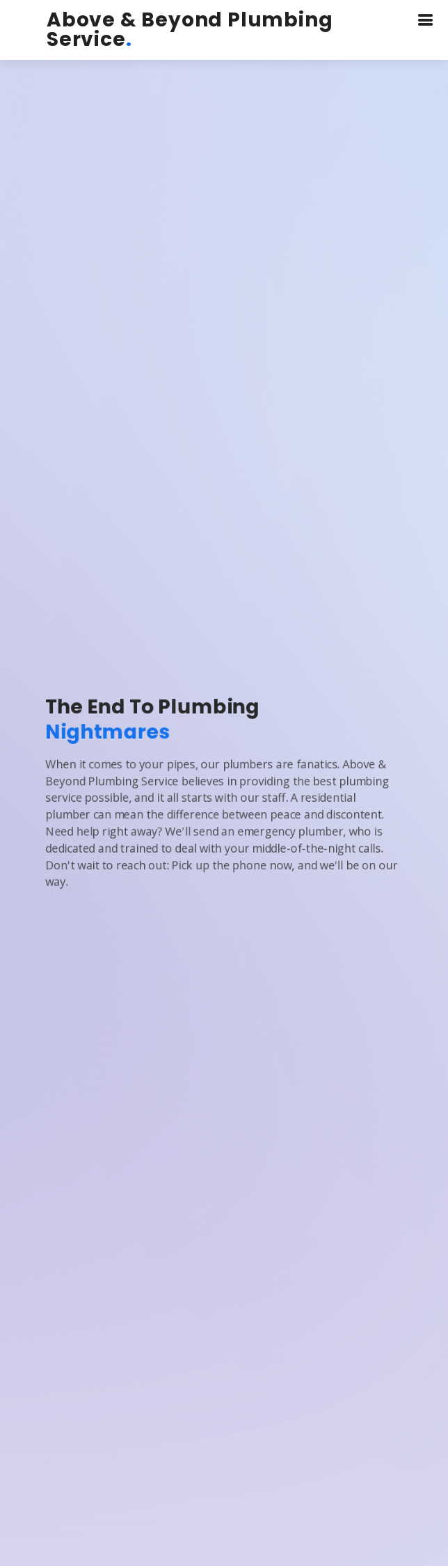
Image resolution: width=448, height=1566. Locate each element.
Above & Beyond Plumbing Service (190, 29)
